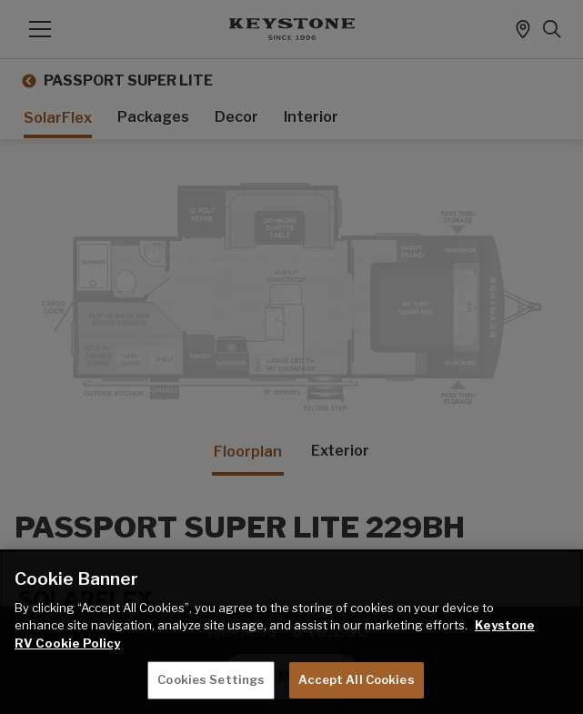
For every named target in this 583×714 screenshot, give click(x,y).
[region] (291, 631)
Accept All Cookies (356, 679)
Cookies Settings (211, 679)
